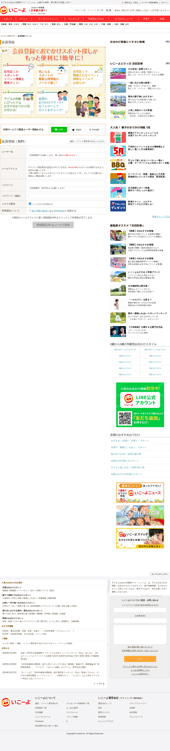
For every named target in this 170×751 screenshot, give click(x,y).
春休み (117, 10)
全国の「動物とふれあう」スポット (129, 447)
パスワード (7, 185)
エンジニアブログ (105, 721)
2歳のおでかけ (125, 356)
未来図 (132, 708)
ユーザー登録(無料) (149, 2)
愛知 (58, 24)
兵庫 (96, 24)
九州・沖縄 (119, 24)
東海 (54, 24)
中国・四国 (106, 24)
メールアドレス (9, 168)
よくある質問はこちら (140, 670)
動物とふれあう (143, 10)
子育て (146, 19)
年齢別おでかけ (96, 19)
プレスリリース (136, 717)
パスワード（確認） (12, 195)
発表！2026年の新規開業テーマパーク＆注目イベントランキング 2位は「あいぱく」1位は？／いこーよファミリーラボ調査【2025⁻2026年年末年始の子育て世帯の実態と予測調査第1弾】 (60, 656)
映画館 (32, 614)
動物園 (13, 590)
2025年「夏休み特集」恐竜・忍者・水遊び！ (21, 631)
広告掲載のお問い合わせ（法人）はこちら (140, 650)
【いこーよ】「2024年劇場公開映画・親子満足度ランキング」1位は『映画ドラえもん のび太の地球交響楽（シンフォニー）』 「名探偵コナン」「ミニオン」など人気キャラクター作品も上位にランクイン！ (60, 675)
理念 (100, 708)
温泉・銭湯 (7, 621)
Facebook (39, 721)
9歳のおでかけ (155, 374)
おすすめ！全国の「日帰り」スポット (130, 440)
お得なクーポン (9, 606)
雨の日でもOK (128, 10)
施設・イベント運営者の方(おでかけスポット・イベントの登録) (44, 643)
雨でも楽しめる (9, 614)
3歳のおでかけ (155, 356)
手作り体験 (17, 598)
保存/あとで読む (130, 2)
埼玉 (46, 24)
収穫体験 (42, 598)
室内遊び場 (22, 614)
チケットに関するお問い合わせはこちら (140, 666)
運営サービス (104, 712)
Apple (76, 129)
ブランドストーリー (138, 703)
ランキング (73, 19)
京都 (91, 24)
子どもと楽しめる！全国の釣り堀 (127, 467)
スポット (7, 19)
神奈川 (35, 24)
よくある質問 (72, 708)
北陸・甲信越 (70, 24)
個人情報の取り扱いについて (140, 647)
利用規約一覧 (41, 708)
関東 (24, 24)
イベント (23, 19)
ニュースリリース (42, 717)
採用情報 (102, 717)
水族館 (63, 614)
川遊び (74, 606)
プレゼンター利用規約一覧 (77, 703)
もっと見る (98, 683)
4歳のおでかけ (125, 362)
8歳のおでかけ (125, 374)
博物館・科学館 (43, 614)
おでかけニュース (124, 19)
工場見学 (6, 598)
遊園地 (5, 590)
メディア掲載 (72, 717)
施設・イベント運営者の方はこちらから (87, 141)
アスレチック (48, 606)
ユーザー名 (7, 151)
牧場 (39, 590)
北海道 (16, 24)
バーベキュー (23, 590)
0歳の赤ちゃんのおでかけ (125, 349)
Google (94, 129)
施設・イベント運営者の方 (46, 703)
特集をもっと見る (161, 216)
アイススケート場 (31, 621)
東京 (29, 24)
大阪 (86, 24)
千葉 (41, 24)
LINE (59, 129)
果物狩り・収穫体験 (70, 621)
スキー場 (18, 621)
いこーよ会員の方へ (140, 674)
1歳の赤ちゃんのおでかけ (155, 349)
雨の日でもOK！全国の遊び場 (126, 454)
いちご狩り (55, 621)
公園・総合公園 (62, 606)
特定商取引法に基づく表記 (46, 726)
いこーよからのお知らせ (42, 204)
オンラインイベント (48, 19)
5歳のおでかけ (155, 362)
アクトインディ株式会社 (131, 698)
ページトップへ (160, 574)
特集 (162, 19)
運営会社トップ (105, 703)
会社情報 (133, 712)
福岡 (127, 24)
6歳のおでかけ (125, 368)
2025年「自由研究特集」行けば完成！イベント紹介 (24, 634)
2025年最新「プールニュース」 (58, 631)
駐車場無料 (36, 606)
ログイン (165, 2)
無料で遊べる (23, 606)
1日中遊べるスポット (161, 10)
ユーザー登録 (8, 643)
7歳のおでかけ (155, 368)
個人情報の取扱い (40, 211)
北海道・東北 (6, 24)
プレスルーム (72, 712)
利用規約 (60, 211)
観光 (52, 590)
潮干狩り (44, 621)
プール (45, 590)
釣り (33, 590)
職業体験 (52, 598)
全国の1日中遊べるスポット (125, 460)
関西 (81, 24)
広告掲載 (39, 712)
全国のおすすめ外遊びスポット (126, 474)
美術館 (55, 614)
